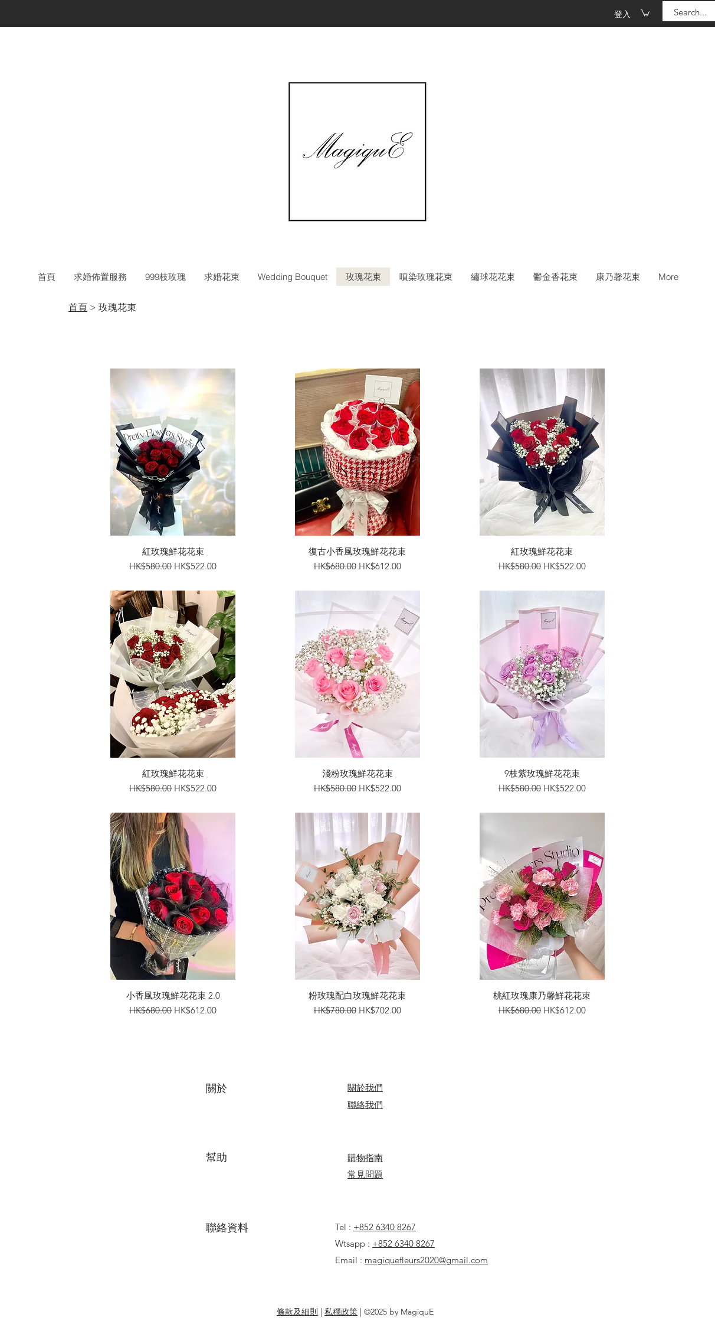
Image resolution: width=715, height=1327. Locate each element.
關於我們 (365, 1087)
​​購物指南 (365, 1157)
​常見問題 (365, 1174)
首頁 (77, 307)
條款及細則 (297, 1311)
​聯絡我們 (365, 1104)
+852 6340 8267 (384, 1227)
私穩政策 (341, 1311)
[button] (645, 13)
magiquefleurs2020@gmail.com (426, 1260)
